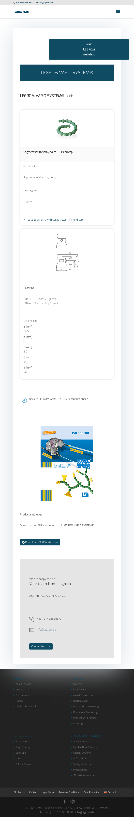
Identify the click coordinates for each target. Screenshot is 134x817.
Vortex (19, 758)
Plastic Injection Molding (86, 706)
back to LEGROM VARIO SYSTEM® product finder (58, 399)
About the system (82, 741)
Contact (33, 792)
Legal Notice (48, 792)
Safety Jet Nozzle (82, 764)
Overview (78, 684)
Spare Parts (22, 741)
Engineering (79, 689)
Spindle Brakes (23, 764)
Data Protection (92, 792)
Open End (21, 752)
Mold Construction (83, 695)
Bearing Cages (81, 700)
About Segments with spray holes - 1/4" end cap (54, 219)
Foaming (78, 723)
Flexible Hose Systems (85, 747)
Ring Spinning (23, 747)
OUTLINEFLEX (80, 758)
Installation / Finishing (84, 718)
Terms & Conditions (69, 792)
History (19, 700)
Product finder (81, 769)
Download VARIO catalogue (41, 542)
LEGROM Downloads (26, 706)
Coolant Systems (82, 752)
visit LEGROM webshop (89, 49)
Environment (22, 695)
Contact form (39, 646)
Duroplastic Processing (85, 712)
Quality (19, 689)
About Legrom (23, 684)
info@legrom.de (46, 629)
